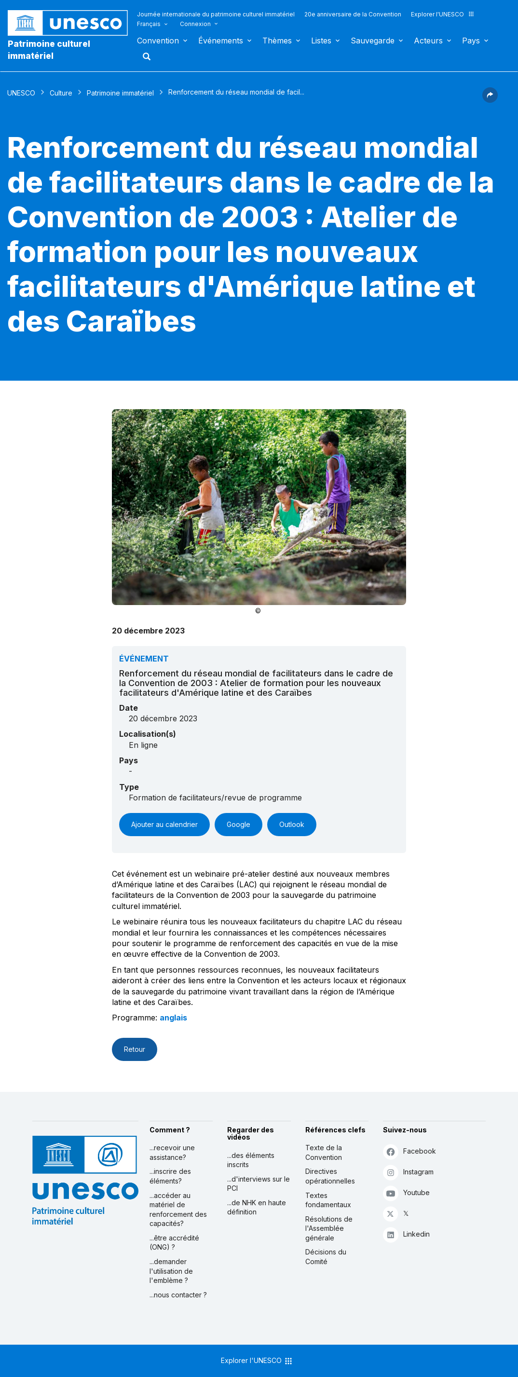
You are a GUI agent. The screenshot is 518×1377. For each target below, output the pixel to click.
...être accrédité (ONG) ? (174, 1243)
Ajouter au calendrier (164, 824)
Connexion (195, 24)
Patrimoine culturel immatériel (49, 50)
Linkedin (406, 1234)
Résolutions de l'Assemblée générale (329, 1228)
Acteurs (428, 40)
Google (238, 824)
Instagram (408, 1172)
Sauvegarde (373, 40)
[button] (490, 100)
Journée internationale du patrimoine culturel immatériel (216, 14)
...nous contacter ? (178, 1295)
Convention (158, 40)
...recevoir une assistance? (172, 1152)
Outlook (291, 824)
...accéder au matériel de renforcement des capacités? (178, 1209)
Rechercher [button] (143, 56)
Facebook (409, 1151)
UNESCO (21, 93)
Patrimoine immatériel (120, 93)
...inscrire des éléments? (170, 1176)
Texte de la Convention (323, 1152)
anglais (173, 1017)
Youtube (406, 1192)
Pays (471, 40)
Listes (321, 40)
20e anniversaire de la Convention (352, 14)
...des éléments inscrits (250, 1160)
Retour (134, 1049)
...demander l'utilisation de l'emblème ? (171, 1270)
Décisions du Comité (325, 1257)
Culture (61, 93)
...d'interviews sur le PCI (258, 1184)
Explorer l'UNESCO (443, 14)
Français (149, 24)
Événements (220, 40)
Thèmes (277, 40)
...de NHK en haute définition (256, 1207)
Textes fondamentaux (328, 1200)
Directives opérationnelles (330, 1176)
